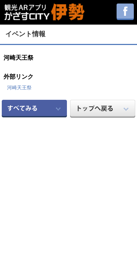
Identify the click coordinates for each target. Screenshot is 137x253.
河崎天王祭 (19, 87)
